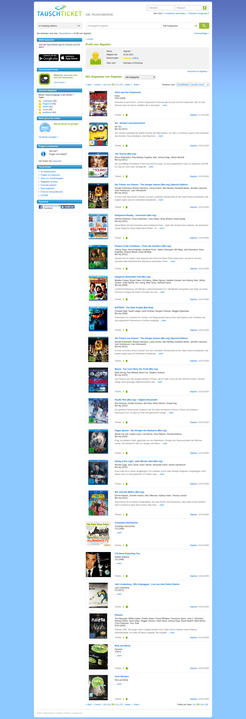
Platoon (119, 615)
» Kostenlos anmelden (174, 13)
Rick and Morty (122, 645)
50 (202, 704)
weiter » (128, 84)
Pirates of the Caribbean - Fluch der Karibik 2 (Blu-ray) (143, 246)
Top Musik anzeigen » (48, 137)
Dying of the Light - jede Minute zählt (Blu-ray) (138, 461)
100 (206, 704)
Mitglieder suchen (49, 181)
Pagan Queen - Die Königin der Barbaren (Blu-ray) (141, 430)
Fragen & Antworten (50, 175)
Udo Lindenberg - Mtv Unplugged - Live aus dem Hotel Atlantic (147, 584)
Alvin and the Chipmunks (128, 92)
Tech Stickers (122, 676)
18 (104, 84)
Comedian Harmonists (126, 522)
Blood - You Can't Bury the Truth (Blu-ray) (136, 369)
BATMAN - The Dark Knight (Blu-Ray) (134, 307)
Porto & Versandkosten (52, 192)
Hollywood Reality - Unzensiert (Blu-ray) (135, 215)
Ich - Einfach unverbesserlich (130, 123)
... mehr (163, 105)
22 (121, 84)
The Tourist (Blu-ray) (125, 154)
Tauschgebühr (47, 188)
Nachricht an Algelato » (198, 71)
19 (108, 84)
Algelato (193, 115)
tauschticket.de (50, 206)
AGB (39, 713)
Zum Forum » (60, 82)
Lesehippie (47, 101)
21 (117, 84)
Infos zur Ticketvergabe (52, 178)
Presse (68, 713)
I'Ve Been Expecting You (127, 553)
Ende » (137, 84)
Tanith (45, 109)
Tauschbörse (65, 33)
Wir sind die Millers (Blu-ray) (129, 492)
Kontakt (44, 195)
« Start (88, 84)
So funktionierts (48, 171)
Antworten (57, 161)
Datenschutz (48, 713)
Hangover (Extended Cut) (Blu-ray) (133, 277)
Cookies (59, 713)
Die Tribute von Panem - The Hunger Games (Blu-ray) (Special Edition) (151, 184)
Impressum (77, 713)
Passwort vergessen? (198, 13)
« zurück (89, 39)
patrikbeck (47, 112)
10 (194, 704)
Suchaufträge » (201, 33)
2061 (135, 58)
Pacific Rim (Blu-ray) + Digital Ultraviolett (136, 399)
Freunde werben (49, 185)
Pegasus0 (47, 104)
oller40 (46, 106)
